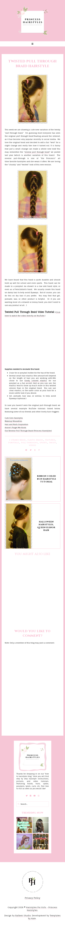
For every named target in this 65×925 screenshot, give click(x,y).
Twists (52, 443)
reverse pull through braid (37, 152)
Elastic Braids (35, 440)
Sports (43, 443)
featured (50, 440)
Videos (32, 445)
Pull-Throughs (29, 443)
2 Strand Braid (17, 440)
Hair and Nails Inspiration (16, 424)
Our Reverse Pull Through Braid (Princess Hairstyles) (28, 431)
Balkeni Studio (23, 915)
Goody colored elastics (35, 380)
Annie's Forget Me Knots (15, 427)
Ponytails (13, 443)
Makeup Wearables (13, 421)
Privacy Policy (32, 898)
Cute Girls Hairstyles (14, 418)
